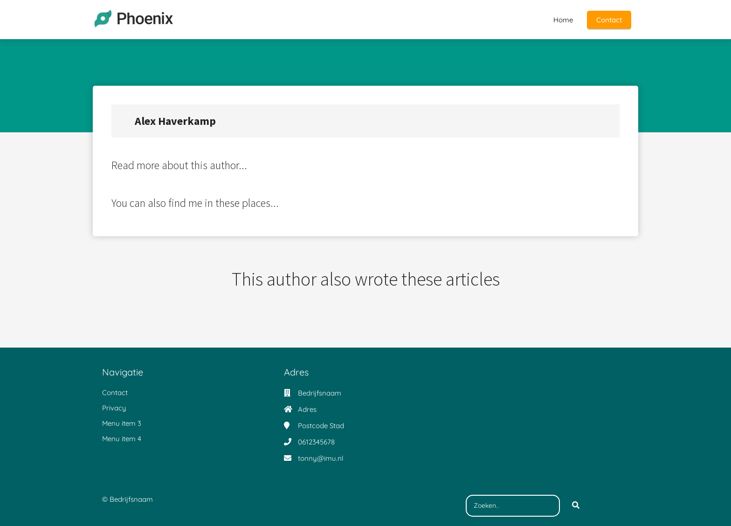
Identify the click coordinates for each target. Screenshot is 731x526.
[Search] (575, 506)
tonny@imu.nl (320, 458)
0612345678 (316, 441)
